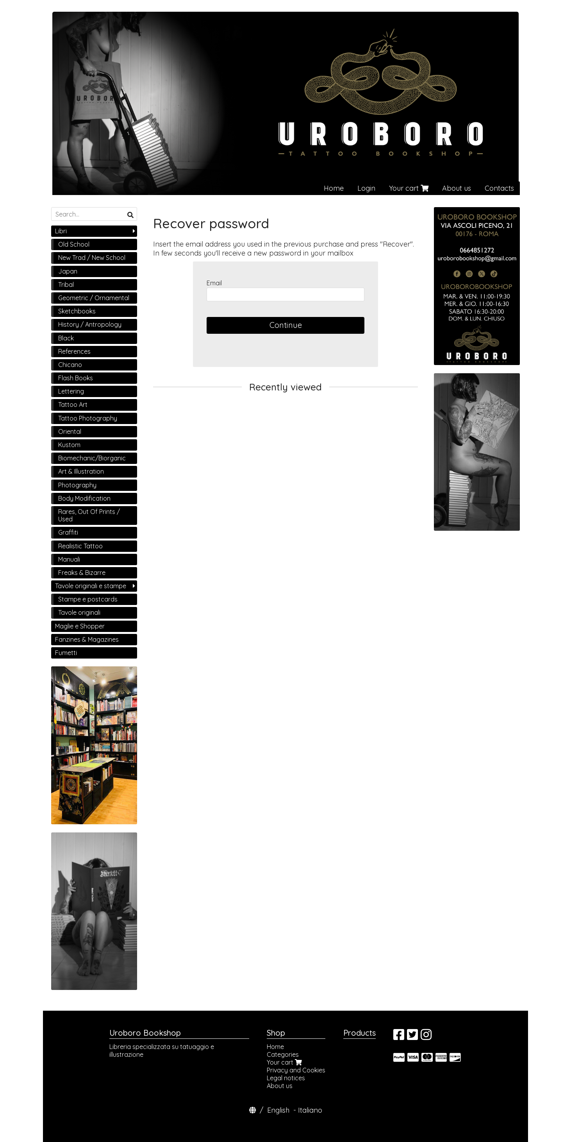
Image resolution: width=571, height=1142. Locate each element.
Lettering (71, 391)
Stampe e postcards (88, 599)
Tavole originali (79, 612)
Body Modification (84, 498)
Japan (67, 271)
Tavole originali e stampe (90, 586)
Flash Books (75, 378)
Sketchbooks (77, 311)
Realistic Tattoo (80, 546)
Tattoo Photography (87, 418)
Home (334, 188)
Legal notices (286, 1078)
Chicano (70, 365)
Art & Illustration (81, 471)
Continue (285, 325)
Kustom (69, 445)
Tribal (66, 284)
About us (456, 188)
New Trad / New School (91, 257)
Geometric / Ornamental (93, 298)
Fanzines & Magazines (87, 639)
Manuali (69, 559)
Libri (61, 231)
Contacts (499, 188)
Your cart (408, 188)
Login (366, 188)
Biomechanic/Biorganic (92, 458)
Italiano (310, 1110)
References (74, 351)
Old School (73, 244)
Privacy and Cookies (296, 1070)
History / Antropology (89, 324)
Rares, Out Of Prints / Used (89, 515)
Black (66, 338)
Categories (283, 1054)
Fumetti (66, 653)
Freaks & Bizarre (81, 572)
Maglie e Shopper (80, 626)
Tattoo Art (72, 404)
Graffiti (68, 532)
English (278, 1110)
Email (214, 283)
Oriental (69, 431)
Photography (77, 485)
